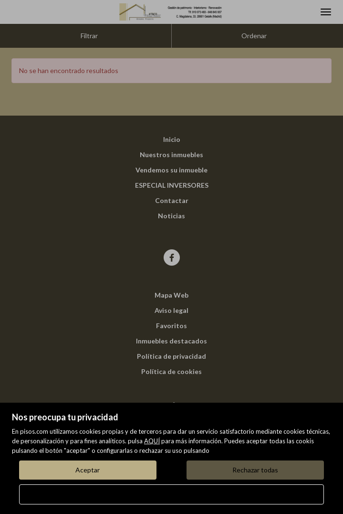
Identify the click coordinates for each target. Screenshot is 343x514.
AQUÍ (152, 441)
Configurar (171, 494)
